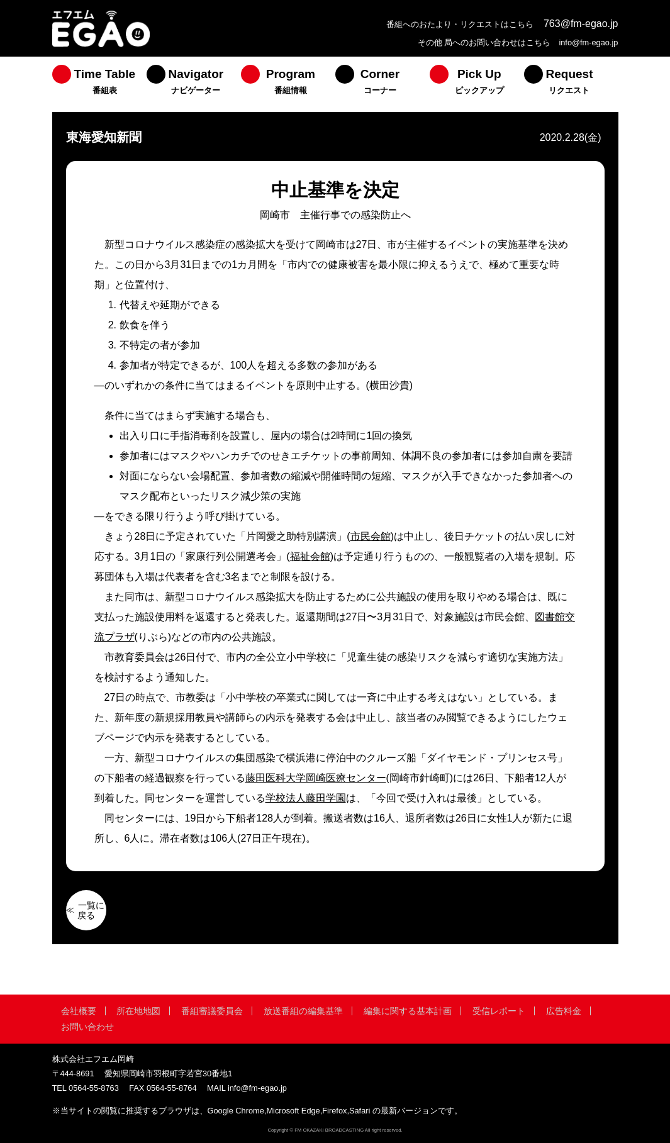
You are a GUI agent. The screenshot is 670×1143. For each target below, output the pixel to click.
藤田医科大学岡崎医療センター (315, 777)
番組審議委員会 (212, 1011)
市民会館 (370, 536)
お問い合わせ (87, 1027)
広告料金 (563, 1011)
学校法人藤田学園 (305, 798)
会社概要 (78, 1011)
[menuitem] (99, 84)
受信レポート (498, 1011)
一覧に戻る (91, 910)
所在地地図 (138, 1011)
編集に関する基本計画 (408, 1011)
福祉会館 (310, 556)
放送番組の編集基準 (303, 1011)
